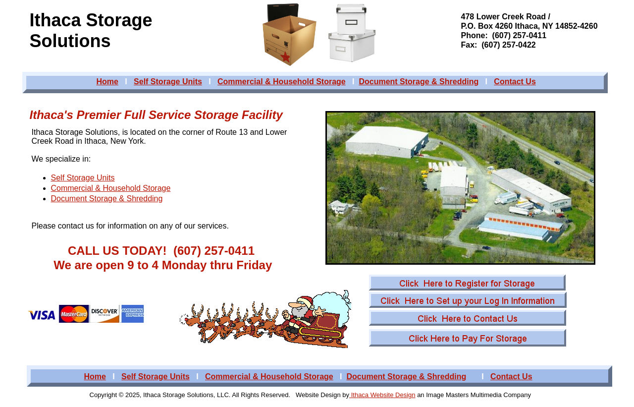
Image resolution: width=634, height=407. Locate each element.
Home (107, 81)
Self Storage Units (83, 178)
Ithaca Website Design (382, 395)
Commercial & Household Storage (111, 188)
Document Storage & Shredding (107, 198)
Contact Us (514, 81)
